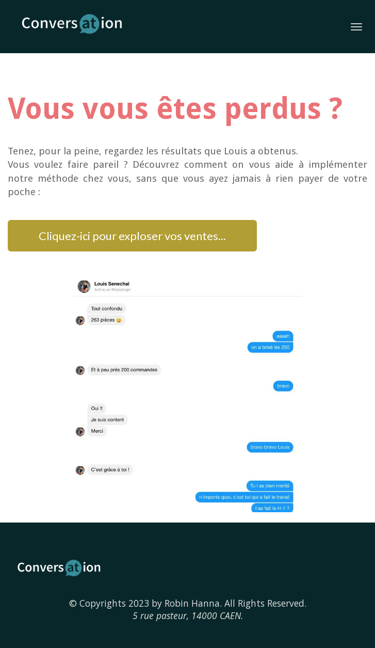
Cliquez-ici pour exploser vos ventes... (132, 236)
